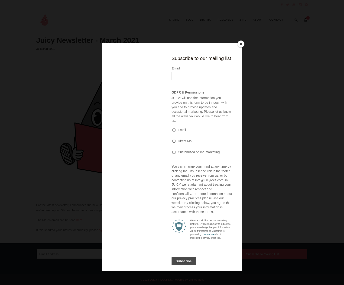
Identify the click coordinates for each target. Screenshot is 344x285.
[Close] (240, 44)
